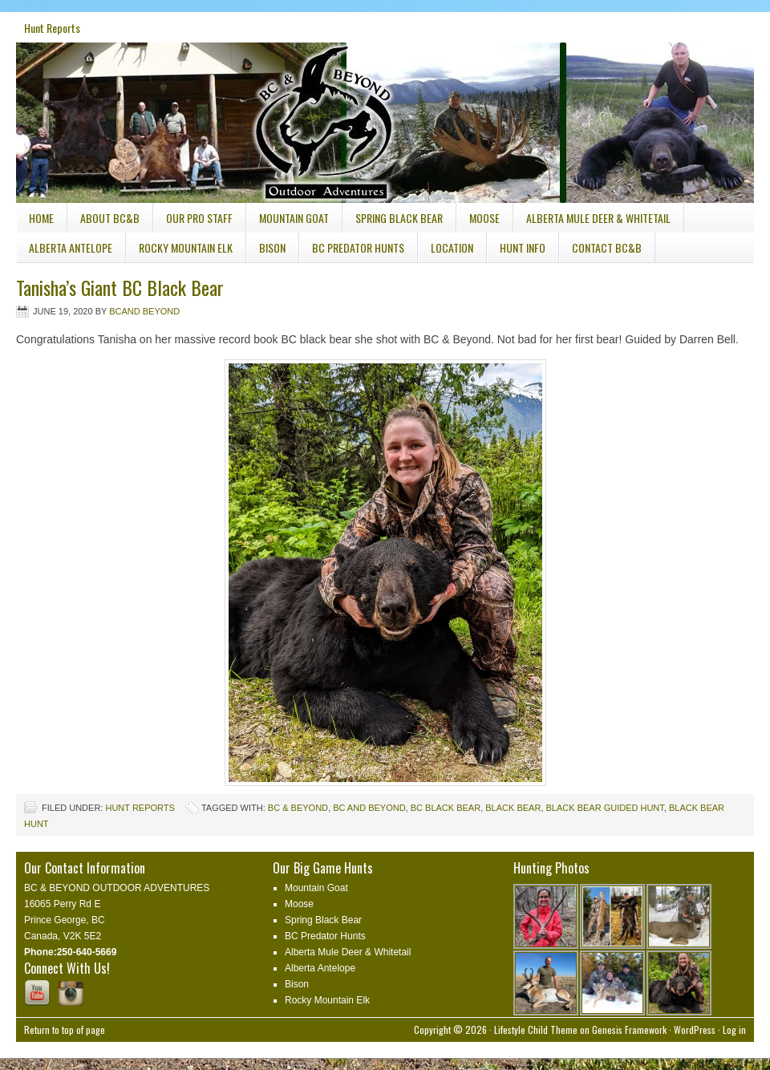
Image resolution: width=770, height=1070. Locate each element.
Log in (734, 1029)
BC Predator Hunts (358, 247)
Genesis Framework (629, 1029)
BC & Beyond (298, 808)
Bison (272, 247)
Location (452, 247)
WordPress (694, 1029)
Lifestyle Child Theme (536, 1029)
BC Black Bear (445, 808)
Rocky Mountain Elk (186, 247)
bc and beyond (369, 808)
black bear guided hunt (605, 808)
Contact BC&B (607, 247)
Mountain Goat (294, 217)
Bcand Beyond (144, 311)
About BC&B (110, 217)
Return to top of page (64, 1029)
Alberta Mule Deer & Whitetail (598, 217)
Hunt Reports (52, 27)
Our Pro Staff (199, 217)
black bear (513, 808)
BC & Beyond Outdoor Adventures (136, 103)
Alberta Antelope (70, 247)
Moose (484, 217)
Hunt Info (516, 250)
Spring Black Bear (399, 217)
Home (41, 217)
